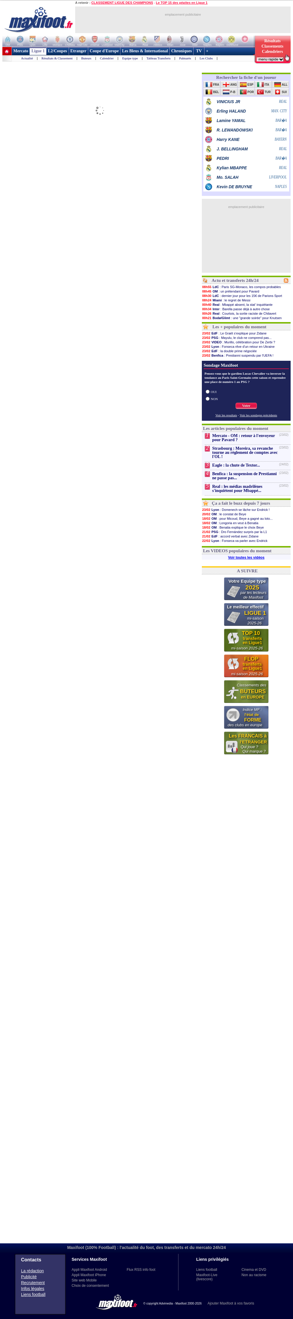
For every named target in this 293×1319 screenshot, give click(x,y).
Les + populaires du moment (239, 326)
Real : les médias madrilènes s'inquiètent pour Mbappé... (237, 488)
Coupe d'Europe (104, 51)
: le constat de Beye (224, 514)
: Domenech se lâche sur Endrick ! (236, 509)
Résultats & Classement (57, 58)
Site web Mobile (84, 1280)
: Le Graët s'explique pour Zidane (234, 333)
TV (199, 51)
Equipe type (130, 58)
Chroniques (181, 51)
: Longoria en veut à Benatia (230, 523)
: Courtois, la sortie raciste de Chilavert (239, 313)
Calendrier (107, 58)
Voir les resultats (226, 415)
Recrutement (33, 1282)
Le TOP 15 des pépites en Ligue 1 (181, 2)
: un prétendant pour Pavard (230, 291)
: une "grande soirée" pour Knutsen (242, 318)
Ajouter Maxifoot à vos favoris (230, 1303)
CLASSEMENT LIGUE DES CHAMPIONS (122, 2)
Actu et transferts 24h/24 (235, 280)
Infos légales (32, 1288)
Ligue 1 (38, 51)
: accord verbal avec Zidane (230, 536)
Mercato (20, 51)
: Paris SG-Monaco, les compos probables (241, 287)
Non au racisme (254, 1275)
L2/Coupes (57, 51)
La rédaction (32, 1270)
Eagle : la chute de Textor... (236, 465)
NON (214, 399)
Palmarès (185, 58)
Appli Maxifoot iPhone (89, 1275)
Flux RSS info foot (141, 1270)
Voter (246, 406)
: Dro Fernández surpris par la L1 (234, 532)
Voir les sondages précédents (258, 415)
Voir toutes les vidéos (246, 557)
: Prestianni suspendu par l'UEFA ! (237, 355)
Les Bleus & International (145, 51)
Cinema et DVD (254, 1270)
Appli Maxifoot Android (89, 1270)
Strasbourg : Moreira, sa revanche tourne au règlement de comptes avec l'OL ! (245, 452)
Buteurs (86, 58)
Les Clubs (206, 58)
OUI (214, 392)
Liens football (33, 1294)
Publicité (29, 1276)
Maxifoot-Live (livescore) (206, 1277)
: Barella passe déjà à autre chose (236, 309)
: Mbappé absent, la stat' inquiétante (237, 304)
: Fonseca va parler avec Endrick (235, 540)
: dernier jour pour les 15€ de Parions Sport (242, 296)
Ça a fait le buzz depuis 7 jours (241, 503)
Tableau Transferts (158, 58)
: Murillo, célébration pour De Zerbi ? (238, 342)
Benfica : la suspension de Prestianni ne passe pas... (244, 476)
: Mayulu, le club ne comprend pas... (237, 338)
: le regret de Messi (226, 300)
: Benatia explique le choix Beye (233, 527)
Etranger (78, 51)
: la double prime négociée (229, 351)
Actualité (27, 58)
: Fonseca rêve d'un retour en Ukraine (238, 346)
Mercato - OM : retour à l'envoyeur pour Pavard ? (243, 437)
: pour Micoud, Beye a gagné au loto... (237, 518)
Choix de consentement (90, 1286)
